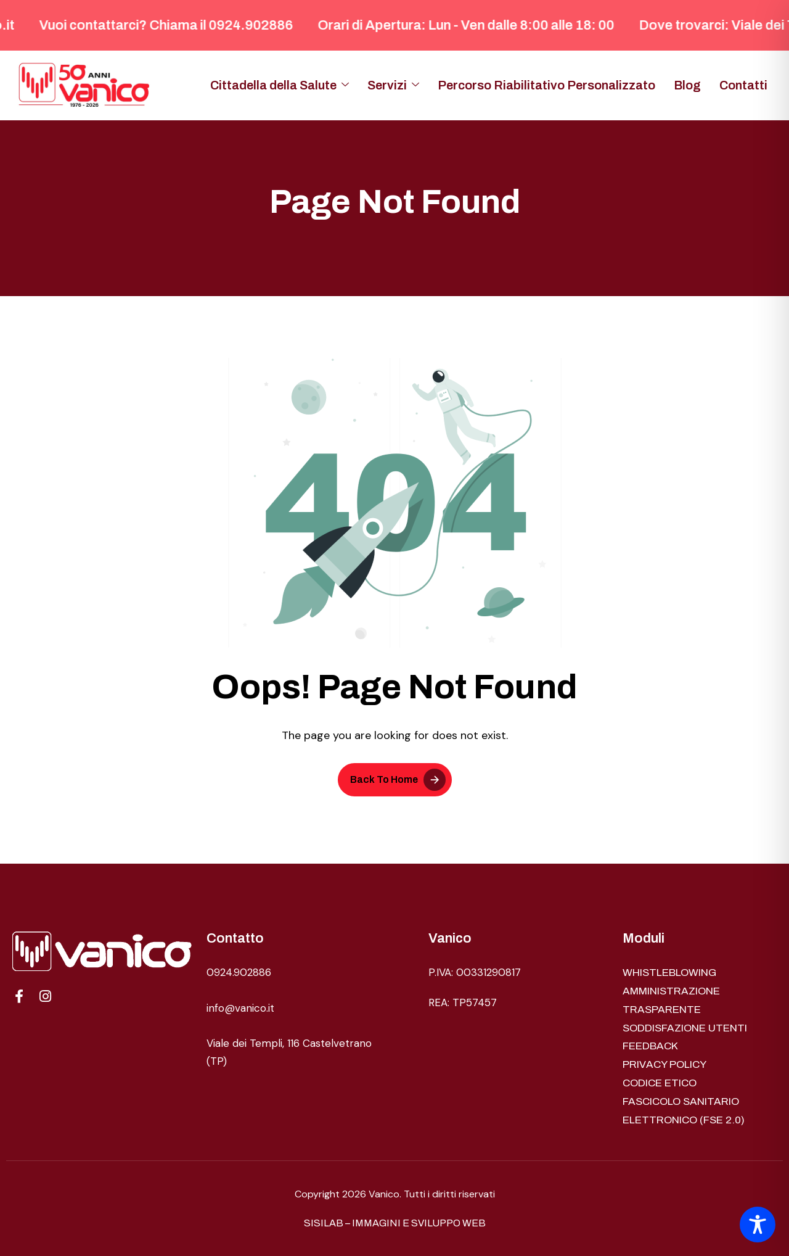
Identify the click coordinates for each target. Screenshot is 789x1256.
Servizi (393, 85)
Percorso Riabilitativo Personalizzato (546, 85)
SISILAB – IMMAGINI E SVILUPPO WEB (395, 1223)
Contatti (743, 85)
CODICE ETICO (660, 1083)
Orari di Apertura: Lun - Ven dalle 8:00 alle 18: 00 (475, 25)
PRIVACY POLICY (664, 1064)
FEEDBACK (650, 1046)
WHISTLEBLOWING (669, 972)
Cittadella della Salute (279, 85)
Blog (687, 85)
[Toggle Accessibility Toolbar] (757, 1224)
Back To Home (384, 779)
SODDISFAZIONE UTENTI (685, 1028)
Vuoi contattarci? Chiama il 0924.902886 (176, 25)
